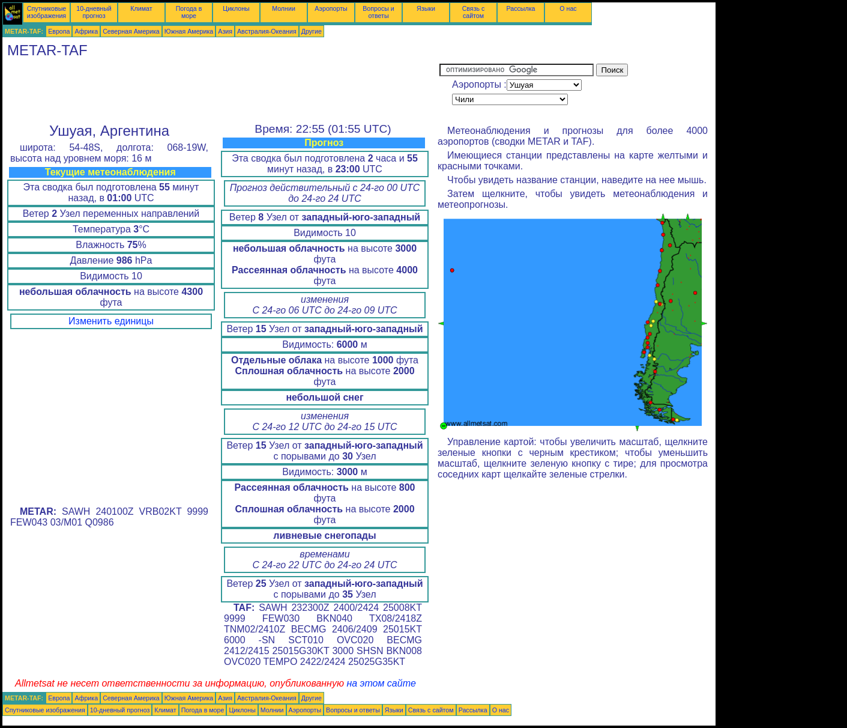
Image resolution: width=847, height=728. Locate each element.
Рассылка (520, 8)
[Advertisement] (220, 91)
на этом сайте (381, 683)
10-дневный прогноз (94, 12)
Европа (59, 31)
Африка (86, 31)
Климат (141, 8)
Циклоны (236, 8)
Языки (426, 8)
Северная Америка (131, 31)
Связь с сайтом (473, 12)
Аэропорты (331, 8)
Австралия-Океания (267, 31)
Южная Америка (189, 31)
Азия (225, 31)
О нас (567, 8)
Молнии (283, 8)
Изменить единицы (111, 321)
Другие (311, 31)
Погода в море (189, 12)
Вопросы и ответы (378, 12)
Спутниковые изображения (46, 12)
